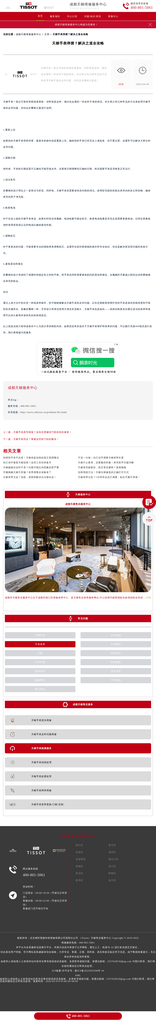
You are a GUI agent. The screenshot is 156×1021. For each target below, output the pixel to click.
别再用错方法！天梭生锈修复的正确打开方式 (103, 472)
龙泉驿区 (81, 859)
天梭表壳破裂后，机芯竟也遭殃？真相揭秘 (102, 467)
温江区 (112, 866)
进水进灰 (116, 671)
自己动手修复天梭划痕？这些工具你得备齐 (27, 462)
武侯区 (79, 852)
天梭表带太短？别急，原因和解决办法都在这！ (29, 477)
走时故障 (116, 635)
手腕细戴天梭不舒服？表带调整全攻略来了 (27, 472)
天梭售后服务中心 (101, 938)
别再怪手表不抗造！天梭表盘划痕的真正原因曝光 (31, 457)
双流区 (79, 873)
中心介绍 (72, 16)
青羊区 (112, 845)
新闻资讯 (40, 671)
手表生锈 (40, 662)
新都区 (79, 866)
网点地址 (40, 689)
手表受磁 (116, 680)
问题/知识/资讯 (92, 16)
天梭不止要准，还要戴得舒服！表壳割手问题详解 (106, 462)
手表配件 (116, 644)
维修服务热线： (78, 954)
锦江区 (79, 845)
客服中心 (113, 16)
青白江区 (113, 859)
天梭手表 (40, 635)
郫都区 (112, 873)
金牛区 (112, 880)
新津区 (79, 880)
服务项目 (55, 16)
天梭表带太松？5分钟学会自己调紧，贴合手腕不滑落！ (109, 477)
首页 (40, 16)
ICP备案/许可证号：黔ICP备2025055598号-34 (78, 970)
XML (78, 975)
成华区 (112, 852)
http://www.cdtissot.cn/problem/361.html (44, 412)
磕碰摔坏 (40, 680)
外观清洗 (116, 653)
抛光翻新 (116, 662)
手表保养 (40, 644)
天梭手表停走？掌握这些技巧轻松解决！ (36, 439)
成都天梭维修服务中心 (88, 4)
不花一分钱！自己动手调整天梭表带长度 (101, 457)
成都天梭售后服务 (83, 704)
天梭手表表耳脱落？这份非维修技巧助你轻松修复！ (42, 432)
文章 (46, 34)
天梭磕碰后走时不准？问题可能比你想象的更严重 (31, 467)
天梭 (40, 653)
